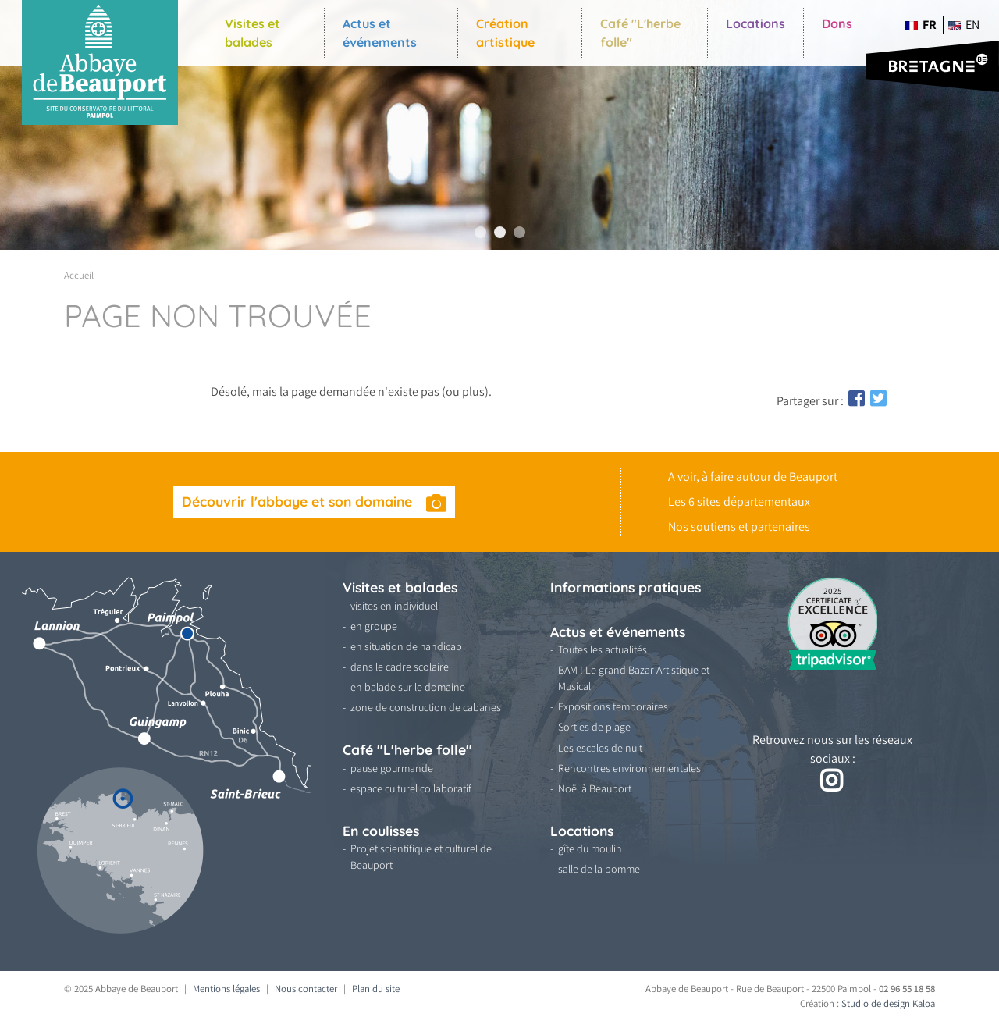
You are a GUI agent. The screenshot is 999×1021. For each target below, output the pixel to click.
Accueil (79, 275)
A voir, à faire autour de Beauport (752, 476)
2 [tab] (500, 232)
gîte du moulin (590, 848)
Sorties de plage (594, 727)
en (963, 24)
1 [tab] (480, 232)
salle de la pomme (599, 869)
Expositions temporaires (613, 706)
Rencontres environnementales (629, 768)
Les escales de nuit (600, 748)
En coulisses (381, 830)
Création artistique (505, 33)
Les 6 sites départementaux (739, 501)
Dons (837, 23)
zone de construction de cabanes (425, 707)
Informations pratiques (625, 587)
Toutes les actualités (602, 649)
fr (921, 24)
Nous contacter (306, 988)
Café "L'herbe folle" (640, 33)
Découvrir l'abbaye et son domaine (299, 501)
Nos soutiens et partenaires (739, 526)
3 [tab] (519, 232)
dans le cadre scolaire (399, 667)
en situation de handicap (406, 646)
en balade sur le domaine (407, 687)
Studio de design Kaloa (888, 1003)
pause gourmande (391, 768)
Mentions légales (226, 988)
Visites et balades (252, 33)
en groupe (373, 626)
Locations (755, 23)
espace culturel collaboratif (410, 788)
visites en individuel (394, 606)
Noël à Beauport (594, 788)
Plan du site (376, 988)
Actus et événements (380, 33)
